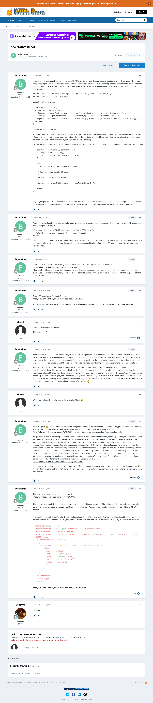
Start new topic (109, 65)
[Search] (128, 20)
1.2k (20, 624)
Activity (21, 20)
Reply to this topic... (31, 647)
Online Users (30, 26)
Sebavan (132, 477)
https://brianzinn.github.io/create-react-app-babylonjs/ (55, 267)
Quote (40, 210)
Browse (11, 21)
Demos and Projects (38, 57)
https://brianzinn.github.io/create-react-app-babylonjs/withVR (58, 461)
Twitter (31, 20)
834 (20, 94)
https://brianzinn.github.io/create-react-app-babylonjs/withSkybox (60, 588)
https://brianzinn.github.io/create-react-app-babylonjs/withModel (59, 299)
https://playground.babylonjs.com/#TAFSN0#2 (52, 432)
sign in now (64, 637)
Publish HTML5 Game (68, 20)
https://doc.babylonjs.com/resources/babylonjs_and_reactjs (64, 357)
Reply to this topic (132, 65)
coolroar (133, 593)
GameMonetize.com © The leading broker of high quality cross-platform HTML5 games (74, 3)
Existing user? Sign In (124, 12)
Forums (9, 26)
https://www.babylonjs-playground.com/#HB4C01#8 (54, 497)
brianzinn (24, 54)
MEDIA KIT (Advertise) (46, 20)
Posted (41, 76)
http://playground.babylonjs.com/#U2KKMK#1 (79, 304)
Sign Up (142, 12)
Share (118, 55)
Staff (18, 26)
